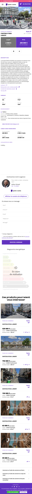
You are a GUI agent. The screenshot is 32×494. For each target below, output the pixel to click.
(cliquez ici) (16, 124)
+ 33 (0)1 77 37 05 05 (8, 1)
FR (30, 1)
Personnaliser (23, 492)
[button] (2, 18)
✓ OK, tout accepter (13, 492)
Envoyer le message (16, 242)
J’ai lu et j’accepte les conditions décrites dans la (15, 237)
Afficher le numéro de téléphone (16, 196)
